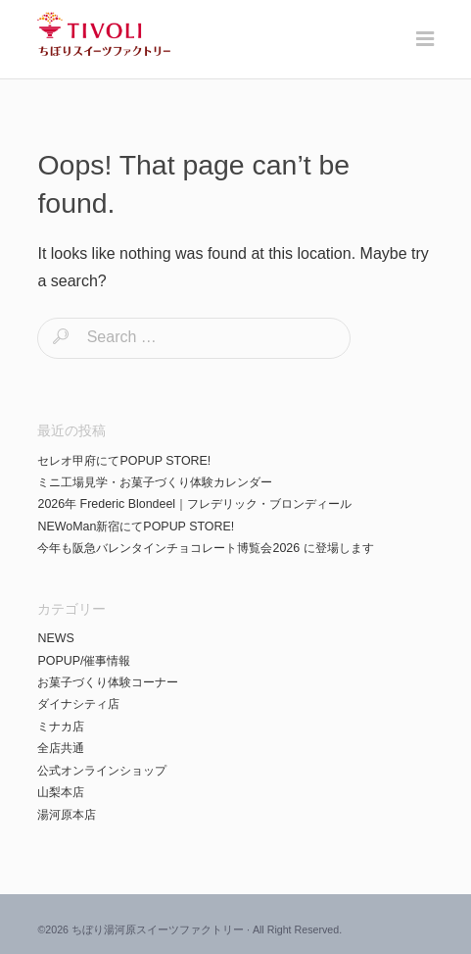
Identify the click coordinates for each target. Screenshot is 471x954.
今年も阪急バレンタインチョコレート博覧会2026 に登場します (205, 548)
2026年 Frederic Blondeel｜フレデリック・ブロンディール (194, 504)
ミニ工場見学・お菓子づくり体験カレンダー (154, 482)
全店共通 (60, 748)
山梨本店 (60, 792)
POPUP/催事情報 (83, 661)
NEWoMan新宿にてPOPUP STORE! (135, 526)
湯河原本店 (66, 815)
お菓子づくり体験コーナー (107, 682)
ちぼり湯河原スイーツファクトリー (157, 929)
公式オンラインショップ (101, 771)
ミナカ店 (60, 726)
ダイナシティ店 (78, 704)
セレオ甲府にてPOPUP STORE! (124, 461)
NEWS (55, 638)
